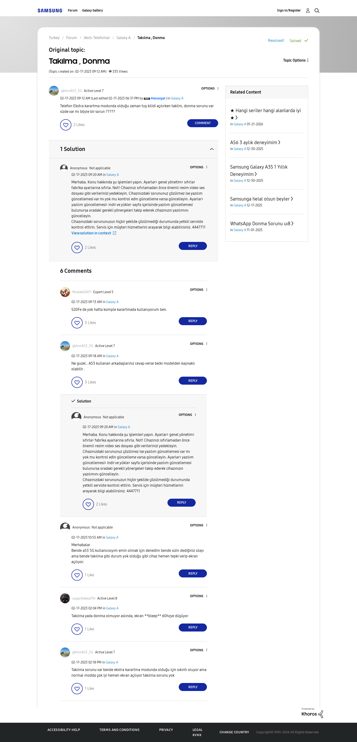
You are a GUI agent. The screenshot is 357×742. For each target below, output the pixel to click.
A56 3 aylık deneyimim (253, 142)
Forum (73, 10)
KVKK (197, 735)
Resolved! (276, 40)
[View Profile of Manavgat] (158, 98)
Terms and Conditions (120, 730)
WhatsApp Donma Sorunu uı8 (260, 223)
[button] (210, 89)
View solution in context (91, 233)
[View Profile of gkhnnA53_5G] (71, 91)
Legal (198, 730)
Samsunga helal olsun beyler (260, 199)
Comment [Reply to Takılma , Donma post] (203, 123)
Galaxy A (177, 98)
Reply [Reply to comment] (193, 246)
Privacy (166, 730)
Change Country (234, 732)
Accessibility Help (63, 730)
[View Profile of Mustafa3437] (81, 292)
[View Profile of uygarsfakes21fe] (83, 598)
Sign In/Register (289, 10)
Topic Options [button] (294, 60)
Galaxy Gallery (92, 10)
